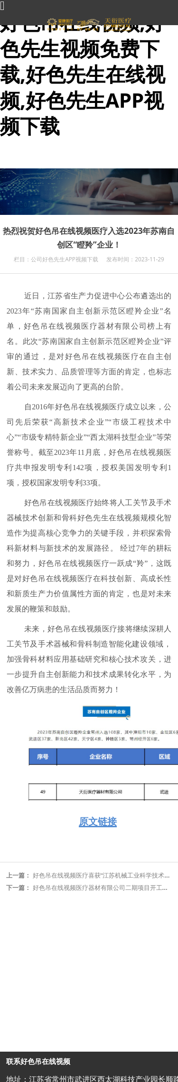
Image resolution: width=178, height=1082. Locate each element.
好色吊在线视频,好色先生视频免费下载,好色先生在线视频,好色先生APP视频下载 (82, 74)
